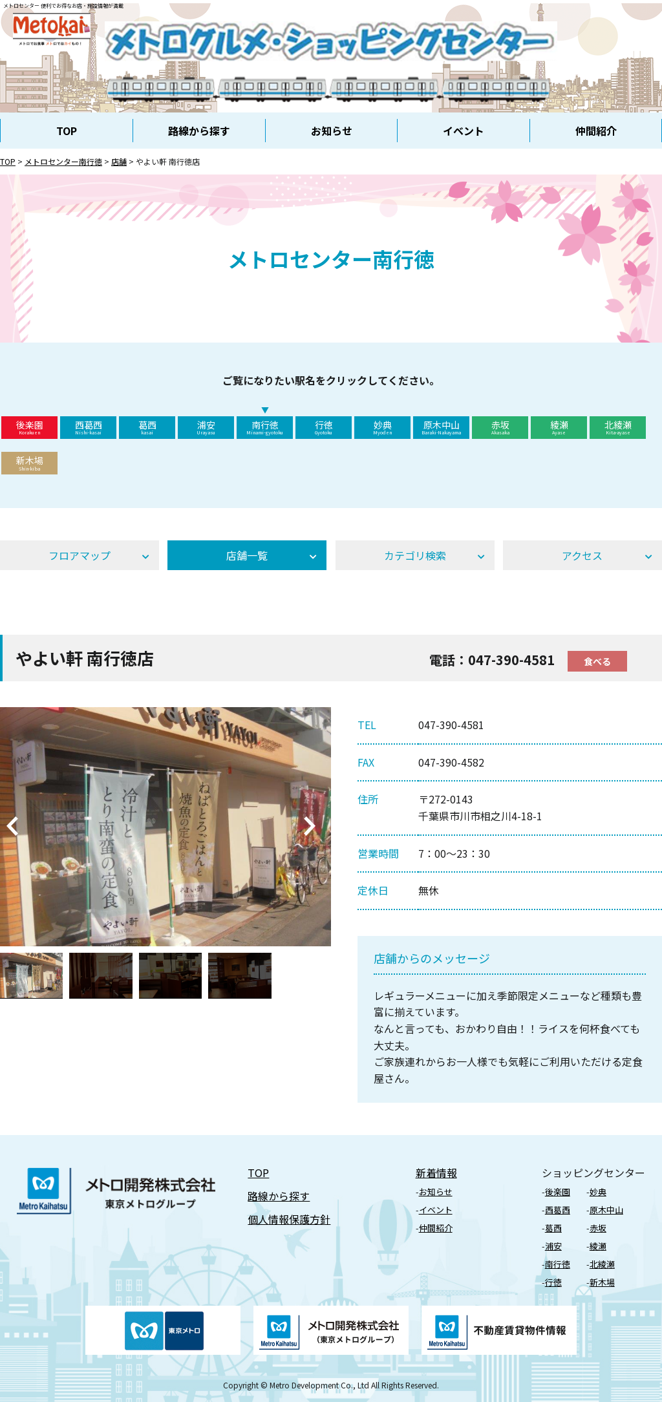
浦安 (206, 427)
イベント (463, 130)
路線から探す (199, 130)
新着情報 (436, 1172)
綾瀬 (559, 427)
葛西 (147, 427)
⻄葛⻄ (557, 1210)
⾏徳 (553, 1282)
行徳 (323, 427)
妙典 (382, 427)
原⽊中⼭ (606, 1210)
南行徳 (265, 427)
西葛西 (88, 427)
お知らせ (331, 130)
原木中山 (441, 427)
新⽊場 (602, 1282)
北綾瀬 (618, 427)
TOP (66, 130)
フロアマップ (79, 555)
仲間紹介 (596, 130)
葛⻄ (553, 1228)
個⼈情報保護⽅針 (289, 1219)
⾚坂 (598, 1228)
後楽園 (29, 427)
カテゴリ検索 (415, 555)
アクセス (582, 555)
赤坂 (500, 427)
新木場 (29, 463)
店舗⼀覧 (247, 555)
